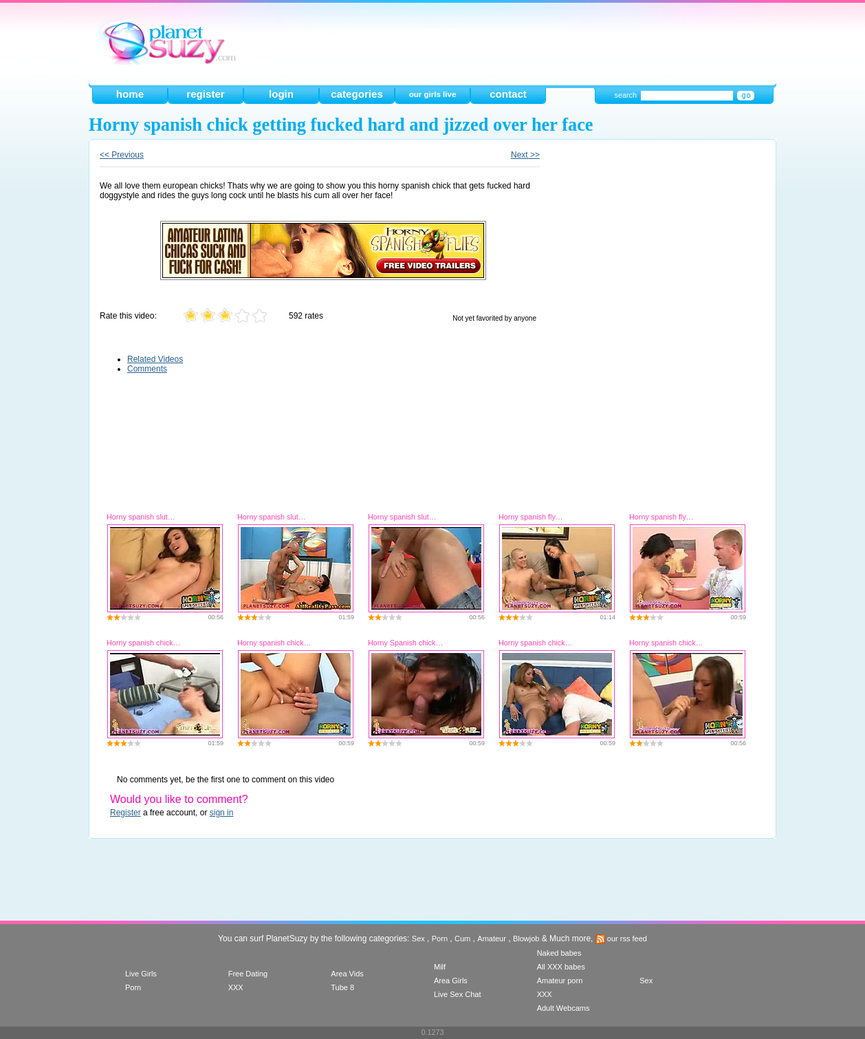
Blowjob (526, 938)
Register (125, 812)
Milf (440, 967)
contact (508, 94)
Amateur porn (560, 980)
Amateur (491, 938)
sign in (222, 812)
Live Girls (141, 974)
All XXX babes (561, 967)
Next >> (525, 155)
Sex (418, 938)
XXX (235, 987)
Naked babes (559, 953)
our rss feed (621, 938)
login (281, 94)
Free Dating (247, 974)
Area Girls (451, 980)
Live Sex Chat (457, 994)
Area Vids (347, 974)
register (205, 94)
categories (357, 94)
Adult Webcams (563, 1008)
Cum (462, 938)
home (130, 94)
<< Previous (122, 155)
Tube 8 (342, 987)
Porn (440, 938)
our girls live (433, 94)
